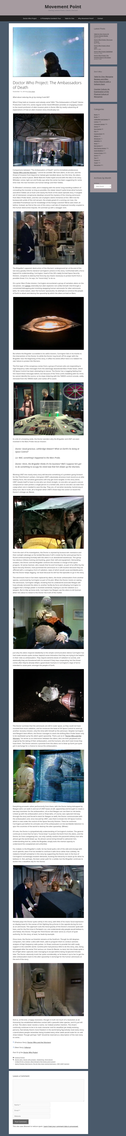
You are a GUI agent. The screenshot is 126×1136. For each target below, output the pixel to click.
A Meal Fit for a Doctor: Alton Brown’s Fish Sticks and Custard (35, 1062)
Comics (96, 122)
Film (95, 131)
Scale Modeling (98, 151)
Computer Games (99, 124)
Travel (96, 163)
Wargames (97, 165)
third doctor (49, 1060)
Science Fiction (20, 1057)
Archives (96, 183)
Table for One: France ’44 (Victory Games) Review (101, 35)
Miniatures (97, 139)
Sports (96, 155)
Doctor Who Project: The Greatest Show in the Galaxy (102, 56)
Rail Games (97, 146)
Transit (96, 160)
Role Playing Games (100, 148)
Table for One (69, 18)
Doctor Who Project (30, 18)
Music (96, 143)
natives (27, 286)
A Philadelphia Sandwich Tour (51, 18)
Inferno (27, 1047)
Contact (100, 18)
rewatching (40, 1060)
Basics (96, 114)
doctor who (19, 1060)
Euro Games (97, 129)
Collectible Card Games (101, 119)
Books (96, 117)
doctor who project (29, 1060)
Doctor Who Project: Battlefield (103, 51)
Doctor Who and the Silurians (24, 172)
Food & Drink (98, 134)
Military (96, 136)
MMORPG (97, 141)
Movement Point (63, 7)
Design (96, 126)
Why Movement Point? (86, 18)
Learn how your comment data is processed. (61, 1126)
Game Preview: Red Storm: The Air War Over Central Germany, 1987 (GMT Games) (42, 1064)
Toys (95, 158)
